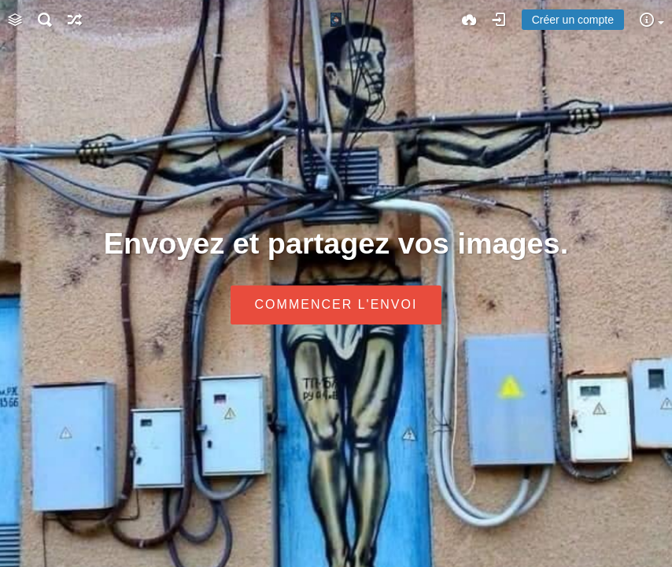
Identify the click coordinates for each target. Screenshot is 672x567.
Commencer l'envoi (336, 305)
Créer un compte (573, 19)
